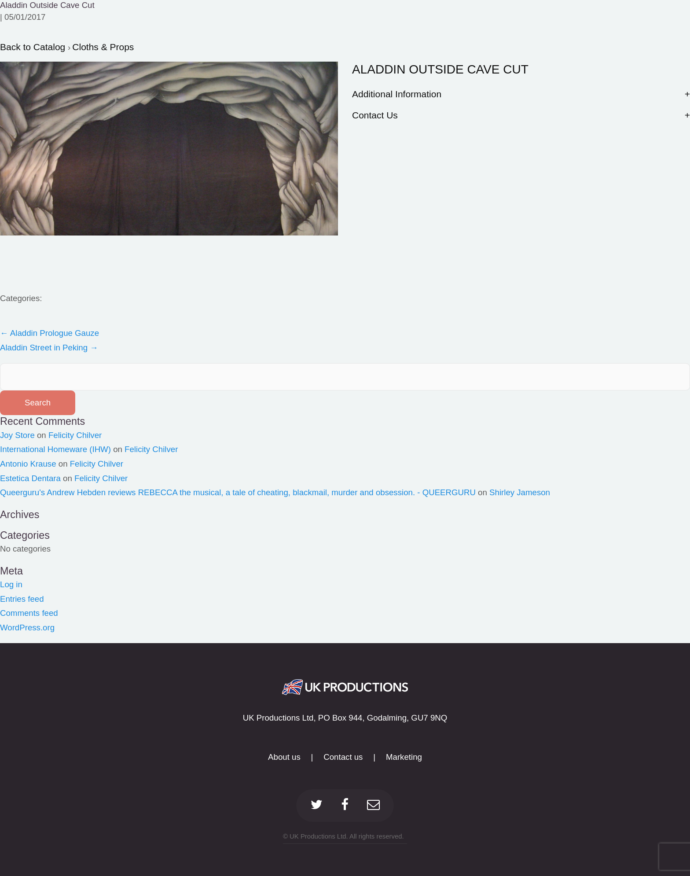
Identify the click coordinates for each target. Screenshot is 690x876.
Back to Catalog (34, 47)
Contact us (343, 757)
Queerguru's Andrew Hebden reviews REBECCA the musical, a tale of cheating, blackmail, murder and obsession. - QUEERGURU (238, 492)
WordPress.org (27, 627)
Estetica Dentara (30, 478)
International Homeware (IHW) (55, 449)
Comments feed (29, 613)
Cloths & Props (103, 47)
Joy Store (17, 435)
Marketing (404, 757)
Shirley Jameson (519, 492)
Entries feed (22, 599)
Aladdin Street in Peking (49, 347)
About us (284, 757)
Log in (11, 584)
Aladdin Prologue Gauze (49, 333)
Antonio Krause (28, 463)
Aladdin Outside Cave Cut (47, 5)
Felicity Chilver (75, 435)
